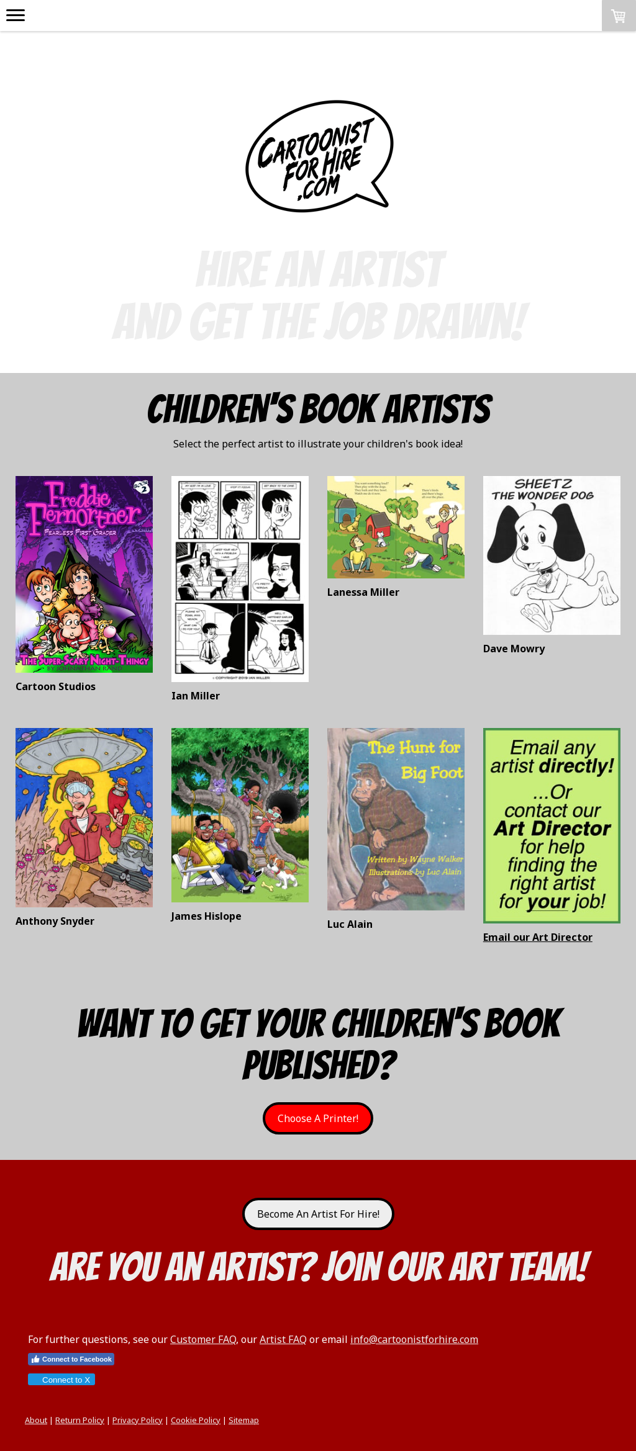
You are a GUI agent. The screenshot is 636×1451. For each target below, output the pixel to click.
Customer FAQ (203, 1339)
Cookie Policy (195, 1420)
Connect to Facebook (71, 1359)
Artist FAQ (283, 1339)
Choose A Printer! (318, 1118)
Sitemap (244, 1420)
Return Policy (79, 1420)
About (36, 1420)
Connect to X (61, 1380)
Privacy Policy (137, 1420)
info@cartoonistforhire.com (414, 1339)
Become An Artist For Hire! (318, 1214)
